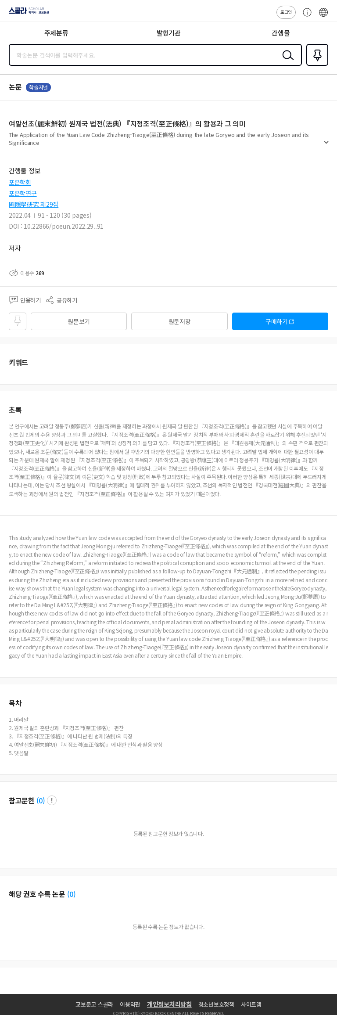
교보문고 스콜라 (94, 1004)
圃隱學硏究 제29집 (33, 204)
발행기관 (169, 32)
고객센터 (305, 16)
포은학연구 (23, 193)
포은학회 (20, 182)
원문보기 (79, 321)
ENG (323, 16)
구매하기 (276, 321)
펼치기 (326, 145)
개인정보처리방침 (169, 1004)
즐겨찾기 (315, 65)
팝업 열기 (52, 800)
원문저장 (179, 321)
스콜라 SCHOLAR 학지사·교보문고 (26, 13)
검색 (286, 61)
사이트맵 (251, 1004)
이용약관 (130, 1004)
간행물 (281, 32)
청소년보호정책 (216, 1004)
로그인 (286, 11)
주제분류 (56, 32)
